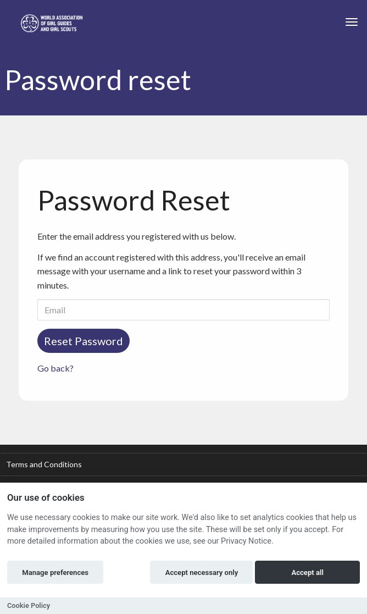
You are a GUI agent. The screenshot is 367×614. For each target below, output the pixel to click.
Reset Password (83, 340)
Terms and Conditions (44, 464)
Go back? (55, 368)
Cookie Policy (28, 605)
